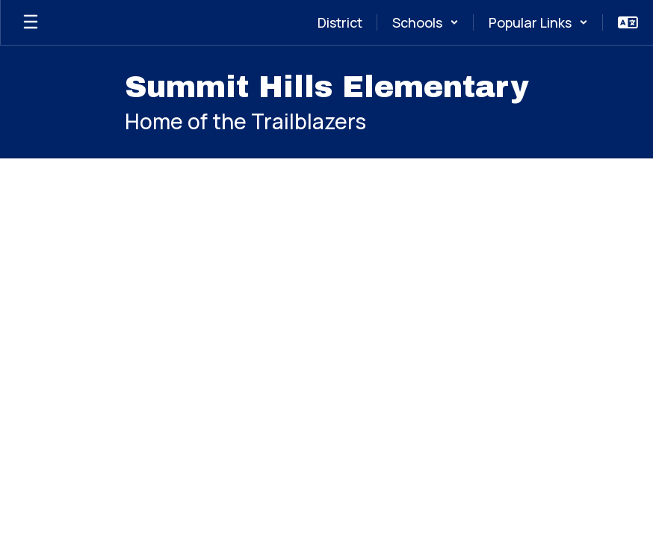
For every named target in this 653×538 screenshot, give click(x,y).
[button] (425, 22)
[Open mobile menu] (31, 22)
